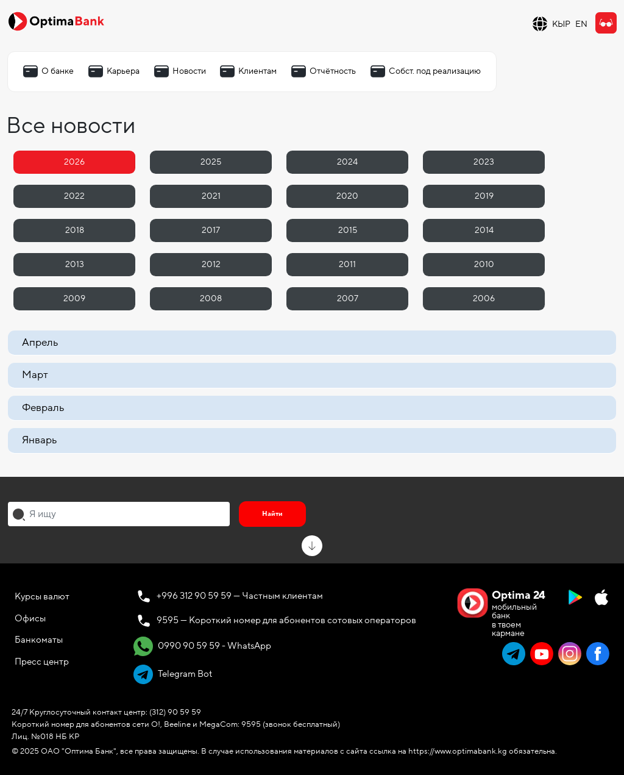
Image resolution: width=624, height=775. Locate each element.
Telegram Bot (172, 674)
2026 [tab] (74, 162)
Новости (189, 71)
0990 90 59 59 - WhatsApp (202, 646)
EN (581, 24)
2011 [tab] (347, 264)
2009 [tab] (74, 298)
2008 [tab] (211, 298)
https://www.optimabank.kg (457, 751)
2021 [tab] (211, 196)
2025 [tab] (210, 162)
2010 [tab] (484, 264)
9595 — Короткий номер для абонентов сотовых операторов (286, 620)
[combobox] (118, 514)
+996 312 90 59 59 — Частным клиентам (240, 596)
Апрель (40, 342)
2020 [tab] (347, 196)
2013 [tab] (74, 264)
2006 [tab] (484, 298)
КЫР (561, 24)
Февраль (43, 408)
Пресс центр (42, 661)
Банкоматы (39, 640)
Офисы (30, 618)
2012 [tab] (211, 264)
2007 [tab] (347, 298)
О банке (57, 71)
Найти (272, 513)
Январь (39, 440)
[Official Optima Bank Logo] (56, 20)
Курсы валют (42, 596)
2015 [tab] (347, 230)
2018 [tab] (74, 230)
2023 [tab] (483, 162)
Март (35, 375)
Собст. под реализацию (435, 71)
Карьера (123, 71)
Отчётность (333, 71)
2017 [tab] (211, 230)
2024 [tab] (347, 162)
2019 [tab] (484, 196)
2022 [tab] (74, 196)
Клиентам (257, 71)
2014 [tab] (484, 230)
